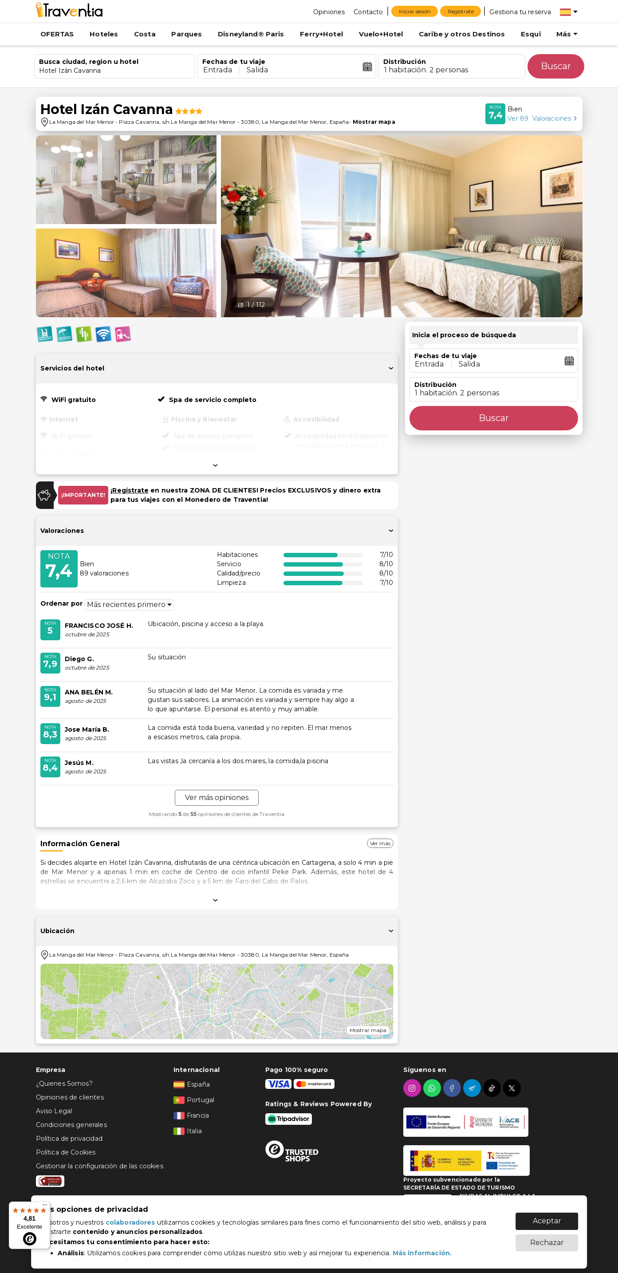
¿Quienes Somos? (64, 1084)
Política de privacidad (69, 1139)
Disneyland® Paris (251, 34)
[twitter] (513, 1088)
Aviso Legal (54, 1111)
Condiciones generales (71, 1125)
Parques (186, 34)
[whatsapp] (433, 1088)
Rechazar (547, 1238)
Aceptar (547, 1216)
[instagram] (413, 1088)
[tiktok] (493, 1088)
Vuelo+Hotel (381, 34)
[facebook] (453, 1088)
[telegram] (473, 1088)
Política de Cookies (66, 1152)
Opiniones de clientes (70, 1097)
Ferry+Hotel (321, 34)
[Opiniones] (329, 11)
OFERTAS (57, 34)
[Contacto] (368, 11)
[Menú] (44, 1207)
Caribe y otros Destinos (462, 34)
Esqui (531, 34)
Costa (145, 34)
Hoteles (104, 34)
